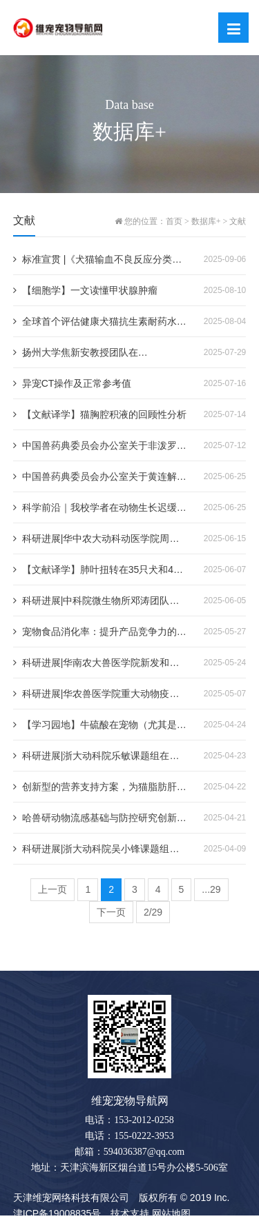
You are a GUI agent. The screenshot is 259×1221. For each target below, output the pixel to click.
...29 (211, 889)
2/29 (153, 912)
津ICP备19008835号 (57, 1213)
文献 (237, 221)
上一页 (52, 889)
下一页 (111, 912)
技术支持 (130, 1213)
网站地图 (171, 1213)
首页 (174, 221)
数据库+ (206, 221)
